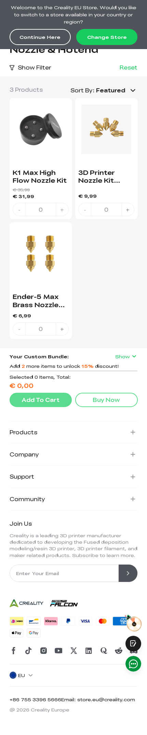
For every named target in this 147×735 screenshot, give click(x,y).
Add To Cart (40, 400)
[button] (117, 90)
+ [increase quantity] (62, 209)
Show (126, 356)
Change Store (107, 36)
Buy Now (106, 400)
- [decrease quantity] (19, 209)
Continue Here (40, 36)
